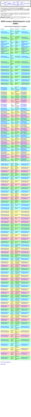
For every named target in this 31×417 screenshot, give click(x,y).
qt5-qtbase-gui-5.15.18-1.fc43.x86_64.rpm (25, 201)
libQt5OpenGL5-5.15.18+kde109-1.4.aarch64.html (4, 88)
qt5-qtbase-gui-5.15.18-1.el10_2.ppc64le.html (5, 212)
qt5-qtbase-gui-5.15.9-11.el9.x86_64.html (5, 269)
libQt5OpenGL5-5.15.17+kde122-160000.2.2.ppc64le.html (5, 112)
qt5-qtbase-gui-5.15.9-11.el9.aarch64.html (5, 259)
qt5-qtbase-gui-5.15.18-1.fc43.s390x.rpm (25, 198)
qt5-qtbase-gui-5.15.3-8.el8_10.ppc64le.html (5, 331)
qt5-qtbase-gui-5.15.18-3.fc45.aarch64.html (5, 164)
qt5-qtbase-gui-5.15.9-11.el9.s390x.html (5, 266)
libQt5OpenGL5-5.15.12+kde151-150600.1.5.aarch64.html (5, 136)
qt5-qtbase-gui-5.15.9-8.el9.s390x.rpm (25, 306)
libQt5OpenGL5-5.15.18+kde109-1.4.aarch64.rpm (23, 88)
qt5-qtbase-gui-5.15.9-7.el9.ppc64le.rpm (25, 316)
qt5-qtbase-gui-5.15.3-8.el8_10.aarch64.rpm (25, 327)
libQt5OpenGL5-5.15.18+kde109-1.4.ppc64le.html (4, 93)
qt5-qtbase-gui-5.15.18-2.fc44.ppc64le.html (5, 181)
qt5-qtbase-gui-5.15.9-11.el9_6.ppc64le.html (5, 249)
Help (29, 3)
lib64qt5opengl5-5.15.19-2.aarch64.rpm (25, 32)
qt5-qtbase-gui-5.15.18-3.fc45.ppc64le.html (5, 168)
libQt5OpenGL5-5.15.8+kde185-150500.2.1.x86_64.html (5, 159)
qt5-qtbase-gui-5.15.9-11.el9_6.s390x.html (5, 252)
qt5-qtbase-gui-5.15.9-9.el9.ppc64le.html (5, 289)
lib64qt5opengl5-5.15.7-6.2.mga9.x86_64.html (5, 70)
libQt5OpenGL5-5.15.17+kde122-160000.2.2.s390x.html (5, 115)
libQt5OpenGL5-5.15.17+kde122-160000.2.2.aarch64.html (5, 109)
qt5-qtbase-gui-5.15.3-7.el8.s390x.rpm (25, 353)
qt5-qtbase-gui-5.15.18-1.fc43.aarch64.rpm (25, 191)
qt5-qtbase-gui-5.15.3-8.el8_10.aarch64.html (5, 327)
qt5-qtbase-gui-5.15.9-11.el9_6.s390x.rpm (25, 252)
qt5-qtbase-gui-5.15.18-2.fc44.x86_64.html (5, 188)
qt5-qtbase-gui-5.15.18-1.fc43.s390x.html (5, 198)
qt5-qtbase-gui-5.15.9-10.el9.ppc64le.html (5, 276)
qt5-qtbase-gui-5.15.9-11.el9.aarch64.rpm (25, 259)
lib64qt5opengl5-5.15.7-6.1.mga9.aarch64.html (5, 73)
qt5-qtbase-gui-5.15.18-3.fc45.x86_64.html (5, 174)
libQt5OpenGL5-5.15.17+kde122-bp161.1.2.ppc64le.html (5, 126)
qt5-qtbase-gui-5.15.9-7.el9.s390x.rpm (25, 319)
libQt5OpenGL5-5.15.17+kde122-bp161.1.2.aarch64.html (5, 122)
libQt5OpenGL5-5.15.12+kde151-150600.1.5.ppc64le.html (5, 139)
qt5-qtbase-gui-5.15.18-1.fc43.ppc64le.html (5, 195)
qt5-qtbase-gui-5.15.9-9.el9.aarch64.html (5, 286)
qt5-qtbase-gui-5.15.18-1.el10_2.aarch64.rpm (25, 205)
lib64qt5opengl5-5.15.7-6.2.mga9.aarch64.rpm (25, 67)
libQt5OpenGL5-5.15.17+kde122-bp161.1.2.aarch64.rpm (24, 122)
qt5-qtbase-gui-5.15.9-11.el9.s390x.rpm (25, 266)
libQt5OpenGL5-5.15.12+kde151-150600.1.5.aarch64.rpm (25, 136)
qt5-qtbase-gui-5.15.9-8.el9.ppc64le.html (5, 303)
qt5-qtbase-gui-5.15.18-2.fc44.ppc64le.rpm (25, 181)
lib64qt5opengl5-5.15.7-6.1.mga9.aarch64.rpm (25, 73)
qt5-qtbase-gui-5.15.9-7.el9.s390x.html (5, 319)
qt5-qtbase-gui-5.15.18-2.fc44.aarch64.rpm (25, 178)
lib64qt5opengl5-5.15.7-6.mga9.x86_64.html (5, 84)
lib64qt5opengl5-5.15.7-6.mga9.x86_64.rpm (25, 84)
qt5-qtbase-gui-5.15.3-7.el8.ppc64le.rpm (25, 349)
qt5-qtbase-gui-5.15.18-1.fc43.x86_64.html (5, 201)
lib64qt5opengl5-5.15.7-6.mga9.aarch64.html (5, 80)
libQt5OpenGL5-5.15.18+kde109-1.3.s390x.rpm (23, 100)
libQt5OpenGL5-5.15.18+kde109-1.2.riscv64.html (4, 105)
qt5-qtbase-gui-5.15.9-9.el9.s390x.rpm (25, 292)
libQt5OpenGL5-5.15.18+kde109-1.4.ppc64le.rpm (23, 93)
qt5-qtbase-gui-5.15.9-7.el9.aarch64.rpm (25, 313)
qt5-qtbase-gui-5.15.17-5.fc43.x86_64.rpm (25, 242)
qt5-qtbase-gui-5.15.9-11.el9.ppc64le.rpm (25, 262)
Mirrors (25, 3)
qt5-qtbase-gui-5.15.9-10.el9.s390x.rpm (25, 279)
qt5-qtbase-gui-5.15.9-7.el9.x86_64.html (5, 323)
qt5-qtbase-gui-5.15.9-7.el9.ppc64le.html (5, 316)
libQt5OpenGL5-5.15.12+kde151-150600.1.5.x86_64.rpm (24, 146)
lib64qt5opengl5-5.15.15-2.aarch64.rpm (25, 57)
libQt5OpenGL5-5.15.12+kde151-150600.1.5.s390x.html (5, 142)
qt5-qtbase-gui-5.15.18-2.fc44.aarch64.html (5, 178)
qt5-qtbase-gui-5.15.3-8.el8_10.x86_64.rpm (25, 340)
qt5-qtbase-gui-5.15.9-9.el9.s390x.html (5, 292)
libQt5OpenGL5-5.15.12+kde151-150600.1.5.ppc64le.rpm (25, 139)
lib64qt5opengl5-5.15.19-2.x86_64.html (5, 38)
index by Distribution (10, 3)
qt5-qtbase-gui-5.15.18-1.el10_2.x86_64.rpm (25, 225)
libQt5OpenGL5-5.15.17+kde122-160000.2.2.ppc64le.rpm (25, 112)
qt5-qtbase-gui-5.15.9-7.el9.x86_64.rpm (25, 323)
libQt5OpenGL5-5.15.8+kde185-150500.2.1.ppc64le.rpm (25, 153)
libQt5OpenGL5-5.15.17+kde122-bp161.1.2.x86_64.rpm (24, 132)
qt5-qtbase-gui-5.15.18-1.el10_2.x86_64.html (5, 225)
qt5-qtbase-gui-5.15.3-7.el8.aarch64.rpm (25, 344)
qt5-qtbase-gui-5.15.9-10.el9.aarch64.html (5, 272)
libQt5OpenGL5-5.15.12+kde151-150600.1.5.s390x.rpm (24, 142)
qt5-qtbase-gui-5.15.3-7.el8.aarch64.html (5, 344)
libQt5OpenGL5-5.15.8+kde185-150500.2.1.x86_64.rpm (24, 159)
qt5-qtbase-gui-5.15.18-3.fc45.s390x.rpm (25, 171)
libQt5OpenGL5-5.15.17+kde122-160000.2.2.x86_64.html (5, 119)
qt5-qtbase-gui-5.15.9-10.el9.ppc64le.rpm (25, 276)
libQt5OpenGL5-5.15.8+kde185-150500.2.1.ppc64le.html (5, 153)
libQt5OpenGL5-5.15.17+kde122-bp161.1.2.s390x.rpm (24, 129)
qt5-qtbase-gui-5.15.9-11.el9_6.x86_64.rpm (25, 255)
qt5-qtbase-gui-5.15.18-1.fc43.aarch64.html (5, 191)
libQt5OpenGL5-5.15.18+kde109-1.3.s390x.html (4, 100)
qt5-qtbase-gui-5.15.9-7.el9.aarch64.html (5, 313)
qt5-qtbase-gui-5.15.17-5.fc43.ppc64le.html (5, 235)
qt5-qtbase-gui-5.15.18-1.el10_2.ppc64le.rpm (25, 212)
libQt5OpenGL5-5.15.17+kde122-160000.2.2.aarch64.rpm (25, 109)
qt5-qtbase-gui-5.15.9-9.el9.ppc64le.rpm (25, 289)
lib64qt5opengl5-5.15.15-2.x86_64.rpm (25, 62)
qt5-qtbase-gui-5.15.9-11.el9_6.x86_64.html (5, 255)
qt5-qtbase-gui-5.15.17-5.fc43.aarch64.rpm (25, 232)
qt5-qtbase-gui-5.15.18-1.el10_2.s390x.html (5, 218)
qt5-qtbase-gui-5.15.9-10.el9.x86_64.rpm (25, 282)
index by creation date (18, 3)
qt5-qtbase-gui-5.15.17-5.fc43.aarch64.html (5, 232)
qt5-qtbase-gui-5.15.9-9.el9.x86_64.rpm (25, 296)
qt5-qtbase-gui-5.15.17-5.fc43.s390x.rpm (25, 239)
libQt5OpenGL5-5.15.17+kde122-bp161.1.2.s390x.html (5, 129)
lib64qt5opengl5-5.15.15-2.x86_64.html (5, 62)
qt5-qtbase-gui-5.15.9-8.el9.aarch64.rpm (25, 299)
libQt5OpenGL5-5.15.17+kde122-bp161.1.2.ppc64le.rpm (24, 126)
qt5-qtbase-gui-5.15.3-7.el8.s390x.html (5, 353)
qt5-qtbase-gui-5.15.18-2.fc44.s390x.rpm (25, 185)
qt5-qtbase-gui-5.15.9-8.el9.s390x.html (5, 306)
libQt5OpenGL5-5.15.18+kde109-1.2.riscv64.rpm (23, 105)
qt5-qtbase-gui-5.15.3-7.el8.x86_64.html (5, 358)
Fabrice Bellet (3, 364)
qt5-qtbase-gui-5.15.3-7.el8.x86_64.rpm (25, 358)
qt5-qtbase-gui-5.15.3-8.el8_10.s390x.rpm (25, 336)
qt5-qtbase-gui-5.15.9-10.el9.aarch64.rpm (25, 272)
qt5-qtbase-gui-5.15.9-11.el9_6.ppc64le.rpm (25, 249)
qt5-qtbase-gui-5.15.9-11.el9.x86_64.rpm (25, 269)
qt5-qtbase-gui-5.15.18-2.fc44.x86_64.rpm (25, 188)
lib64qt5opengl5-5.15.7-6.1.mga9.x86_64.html (5, 77)
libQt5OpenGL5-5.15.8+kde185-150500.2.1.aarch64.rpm (25, 149)
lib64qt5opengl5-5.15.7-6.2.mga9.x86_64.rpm (25, 70)
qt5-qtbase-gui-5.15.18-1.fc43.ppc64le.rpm (25, 195)
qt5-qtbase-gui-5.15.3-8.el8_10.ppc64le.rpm (25, 331)
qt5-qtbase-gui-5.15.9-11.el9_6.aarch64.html (5, 245)
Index (2, 3)
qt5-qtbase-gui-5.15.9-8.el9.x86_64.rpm (25, 309)
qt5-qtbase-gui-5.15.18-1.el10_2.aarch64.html (5, 205)
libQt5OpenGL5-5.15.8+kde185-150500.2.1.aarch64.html (5, 149)
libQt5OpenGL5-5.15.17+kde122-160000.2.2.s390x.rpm (24, 115)
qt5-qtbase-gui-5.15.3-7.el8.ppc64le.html (5, 349)
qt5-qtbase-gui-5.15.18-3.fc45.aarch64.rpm (25, 164)
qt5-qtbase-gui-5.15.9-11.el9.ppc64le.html (5, 262)
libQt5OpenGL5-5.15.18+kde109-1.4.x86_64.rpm (23, 96)
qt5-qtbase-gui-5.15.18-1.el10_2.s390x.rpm (25, 218)
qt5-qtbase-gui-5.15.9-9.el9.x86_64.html (5, 296)
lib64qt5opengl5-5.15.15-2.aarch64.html (5, 57)
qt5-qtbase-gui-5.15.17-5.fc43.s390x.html (5, 239)
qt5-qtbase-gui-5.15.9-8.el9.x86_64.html (5, 309)
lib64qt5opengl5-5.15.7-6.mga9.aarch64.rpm (25, 80)
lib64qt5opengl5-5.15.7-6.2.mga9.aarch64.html (5, 67)
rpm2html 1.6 (8, 362)
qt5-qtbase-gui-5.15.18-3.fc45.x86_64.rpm (25, 174)
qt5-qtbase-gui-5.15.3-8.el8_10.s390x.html (5, 336)
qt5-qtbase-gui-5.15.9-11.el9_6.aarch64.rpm (25, 245)
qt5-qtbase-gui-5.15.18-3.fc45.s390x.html (5, 171)
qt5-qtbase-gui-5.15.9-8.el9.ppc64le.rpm (25, 303)
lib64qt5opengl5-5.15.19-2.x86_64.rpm (25, 38)
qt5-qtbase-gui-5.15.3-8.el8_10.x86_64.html (5, 340)
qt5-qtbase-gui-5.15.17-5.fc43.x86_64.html (5, 242)
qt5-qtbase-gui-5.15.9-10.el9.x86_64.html (5, 282)
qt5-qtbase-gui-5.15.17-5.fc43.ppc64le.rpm (25, 235)
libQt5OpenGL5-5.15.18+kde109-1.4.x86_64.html (4, 96)
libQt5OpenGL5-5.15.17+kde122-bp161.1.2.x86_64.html (5, 132)
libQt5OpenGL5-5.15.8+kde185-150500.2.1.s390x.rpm (24, 156)
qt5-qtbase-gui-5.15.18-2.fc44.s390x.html (5, 185)
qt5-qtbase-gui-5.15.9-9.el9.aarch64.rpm (25, 286)
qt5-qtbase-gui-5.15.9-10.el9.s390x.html (5, 279)
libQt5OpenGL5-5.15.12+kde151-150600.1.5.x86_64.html (5, 146)
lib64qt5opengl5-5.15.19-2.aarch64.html (5, 32)
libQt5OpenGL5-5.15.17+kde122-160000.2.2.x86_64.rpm (24, 119)
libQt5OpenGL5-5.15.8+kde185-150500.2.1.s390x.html (5, 156)
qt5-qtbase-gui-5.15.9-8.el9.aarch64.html (5, 299)
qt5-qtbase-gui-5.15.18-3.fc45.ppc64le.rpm (25, 168)
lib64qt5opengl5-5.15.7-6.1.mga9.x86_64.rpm (25, 77)
